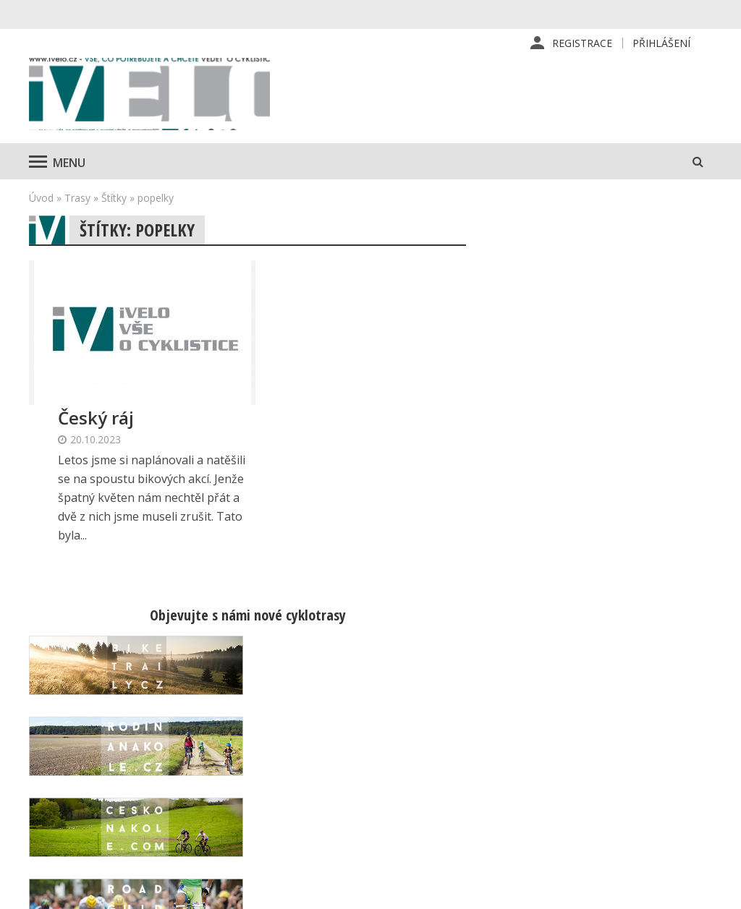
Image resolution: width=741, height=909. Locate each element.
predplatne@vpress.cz (301, 817)
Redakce (434, 719)
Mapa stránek (611, 766)
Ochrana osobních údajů (472, 835)
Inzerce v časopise (460, 766)
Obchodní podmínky (462, 812)
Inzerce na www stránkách (479, 789)
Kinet (698, 890)
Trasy (77, 199)
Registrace (582, 43)
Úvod (41, 199)
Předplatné (441, 742)
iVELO (152, 95)
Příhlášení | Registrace (634, 719)
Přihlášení (661, 43)
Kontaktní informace (627, 742)
